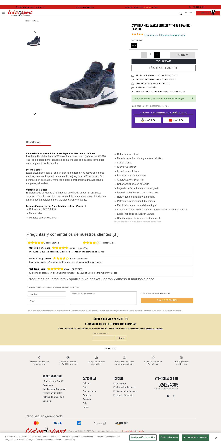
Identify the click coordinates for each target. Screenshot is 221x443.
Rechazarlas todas (169, 438)
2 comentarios (51, 243)
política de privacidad (163, 293)
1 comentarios (107, 243)
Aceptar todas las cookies (195, 438)
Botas (85, 387)
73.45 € (148, 120)
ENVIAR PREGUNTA (167, 300)
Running (87, 399)
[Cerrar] (216, 438)
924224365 (168, 385)
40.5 (134, 45)
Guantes (87, 395)
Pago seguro (119, 383)
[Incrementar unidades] (157, 55)
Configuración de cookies (143, 438)
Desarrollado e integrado (132, 431)
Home (28, 21)
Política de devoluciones (125, 391)
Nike (167, 106)
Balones (87, 383)
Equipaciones (89, 391)
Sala (85, 403)
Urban (36, 21)
